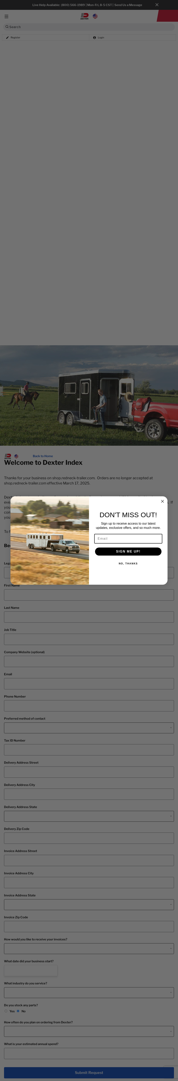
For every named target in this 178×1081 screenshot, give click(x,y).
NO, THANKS (128, 563)
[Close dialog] (162, 501)
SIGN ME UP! (128, 551)
